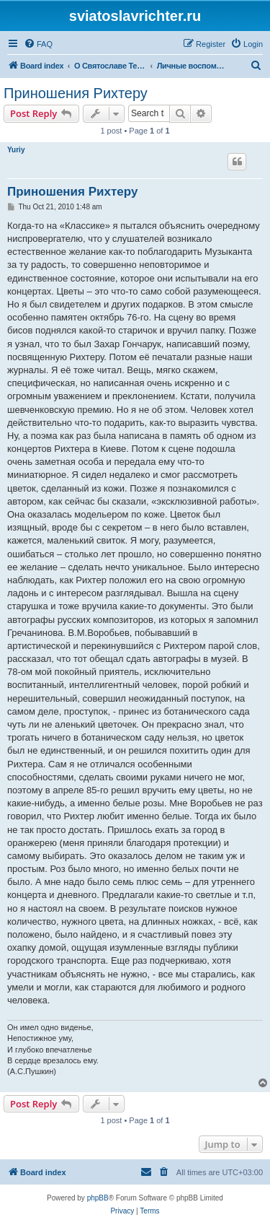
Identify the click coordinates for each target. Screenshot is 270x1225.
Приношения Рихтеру (76, 93)
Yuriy (15, 150)
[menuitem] (38, 44)
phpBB (98, 1198)
